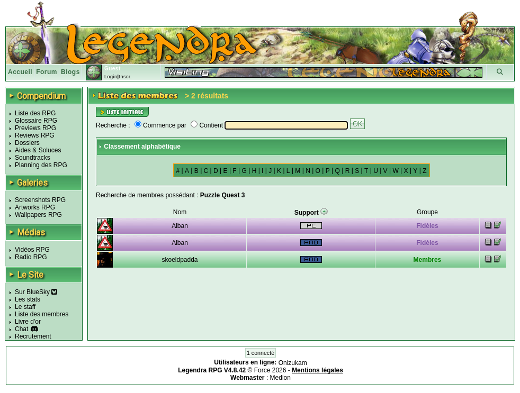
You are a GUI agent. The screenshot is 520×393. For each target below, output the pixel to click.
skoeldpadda (180, 259)
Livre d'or (28, 321)
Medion (280, 377)
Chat (21, 329)
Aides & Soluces (38, 150)
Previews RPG (35, 128)
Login (111, 76)
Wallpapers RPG (38, 214)
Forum (46, 72)
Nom (179, 212)
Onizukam (293, 363)
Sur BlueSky (36, 292)
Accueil (20, 72)
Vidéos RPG (32, 249)
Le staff (25, 306)
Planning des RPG (41, 165)
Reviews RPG (35, 135)
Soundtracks (32, 157)
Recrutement (33, 336)
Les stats (27, 299)
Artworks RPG (35, 207)
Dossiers (27, 143)
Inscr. (125, 76)
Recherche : (113, 125)
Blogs (70, 72)
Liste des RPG (35, 113)
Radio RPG (31, 257)
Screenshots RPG (40, 200)
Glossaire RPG (36, 120)
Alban (180, 226)
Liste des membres (41, 314)
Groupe (427, 212)
